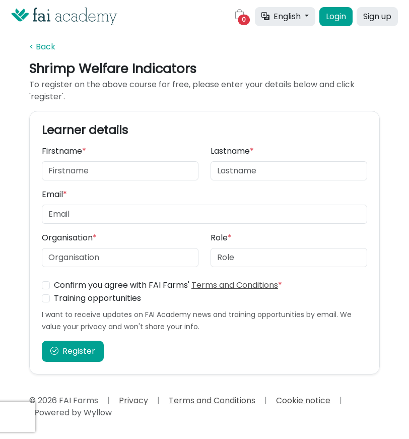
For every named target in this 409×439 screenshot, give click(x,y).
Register (72, 351)
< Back (42, 46)
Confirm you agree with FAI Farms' (168, 285)
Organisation (69, 237)
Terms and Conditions (234, 285)
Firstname (64, 151)
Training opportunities (97, 298)
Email (54, 194)
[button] (240, 16)
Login (336, 16)
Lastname (232, 151)
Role (221, 237)
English (282, 16)
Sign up (377, 16)
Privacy (133, 400)
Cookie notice (303, 400)
